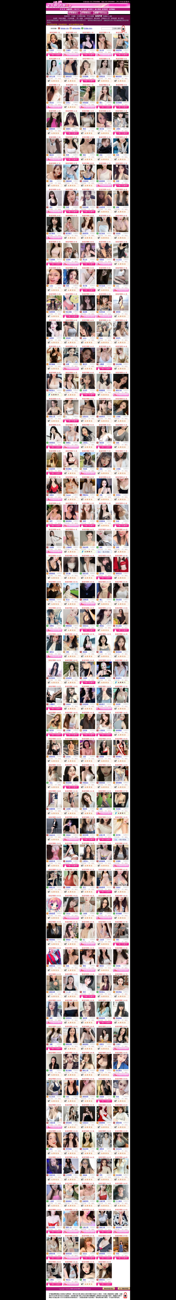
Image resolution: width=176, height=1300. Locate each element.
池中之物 (52, 76)
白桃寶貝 (69, 390)
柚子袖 (101, 129)
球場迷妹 (85, 102)
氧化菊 (101, 442)
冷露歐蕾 (85, 599)
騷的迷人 (52, 390)
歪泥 (100, 469)
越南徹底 (52, 573)
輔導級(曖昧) (76, 28)
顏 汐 (67, 599)
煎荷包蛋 (102, 312)
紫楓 (100, 652)
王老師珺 (85, 181)
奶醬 (67, 364)
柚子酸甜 (52, 233)
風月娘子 (69, 233)
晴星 (84, 155)
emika (84, 338)
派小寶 (101, 50)
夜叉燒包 (52, 678)
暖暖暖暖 (102, 390)
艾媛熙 (68, 50)
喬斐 (67, 155)
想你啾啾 (85, 76)
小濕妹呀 (69, 547)
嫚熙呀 (118, 312)
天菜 (100, 495)
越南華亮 (102, 416)
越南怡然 (52, 129)
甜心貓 (68, 573)
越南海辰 (52, 599)
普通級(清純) (88, 28)
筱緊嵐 (101, 259)
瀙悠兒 (51, 652)
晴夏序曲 (119, 50)
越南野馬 (85, 233)
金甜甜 (51, 338)
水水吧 (85, 390)
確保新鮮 (102, 181)
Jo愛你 (118, 129)
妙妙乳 (118, 338)
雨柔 (67, 207)
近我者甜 (69, 678)
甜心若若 (119, 626)
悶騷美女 (85, 495)
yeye (117, 285)
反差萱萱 (102, 207)
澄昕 (67, 652)
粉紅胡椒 (69, 312)
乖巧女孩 (102, 285)
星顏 (67, 285)
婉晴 (100, 547)
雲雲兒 (118, 495)
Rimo (101, 338)
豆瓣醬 (101, 364)
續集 (117, 207)
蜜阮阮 (101, 626)
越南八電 (52, 416)
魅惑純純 (119, 652)
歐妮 (117, 521)
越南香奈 (69, 521)
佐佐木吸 (119, 364)
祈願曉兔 (102, 521)
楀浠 (117, 155)
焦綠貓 (51, 547)
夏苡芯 (85, 364)
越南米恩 (69, 76)
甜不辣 (101, 573)
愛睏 (117, 181)
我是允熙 (85, 573)
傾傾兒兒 (85, 626)
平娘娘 (85, 469)
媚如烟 (68, 338)
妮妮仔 (68, 129)
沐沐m (68, 102)
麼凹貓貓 (52, 364)
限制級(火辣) (65, 28)
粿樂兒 (68, 442)
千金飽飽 (52, 259)
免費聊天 (59, 50)
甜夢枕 (51, 626)
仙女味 (118, 233)
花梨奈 (51, 495)
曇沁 (100, 102)
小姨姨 (85, 678)
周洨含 (51, 102)
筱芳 (51, 521)
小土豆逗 (119, 259)
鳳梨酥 (85, 312)
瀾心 (100, 599)
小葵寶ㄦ (85, 442)
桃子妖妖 (102, 233)
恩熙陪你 (52, 442)
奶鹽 (84, 521)
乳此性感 (85, 207)
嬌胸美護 (69, 626)
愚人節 (85, 259)
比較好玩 (85, 416)
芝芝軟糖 (119, 102)
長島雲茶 (119, 599)
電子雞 (85, 285)
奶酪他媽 (69, 181)
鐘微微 (85, 652)
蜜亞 (51, 207)
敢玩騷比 (69, 469)
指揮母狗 (52, 312)
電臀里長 (102, 76)
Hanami (68, 495)
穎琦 (117, 547)
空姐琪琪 (52, 469)
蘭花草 (51, 155)
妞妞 (117, 442)
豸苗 (100, 155)
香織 (51, 181)
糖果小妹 (119, 390)
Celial (51, 285)
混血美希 (85, 547)
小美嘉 (118, 469)
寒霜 (84, 129)
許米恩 (51, 50)
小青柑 (118, 416)
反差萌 (68, 259)
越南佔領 (119, 573)
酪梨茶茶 (119, 76)
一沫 (84, 50)
